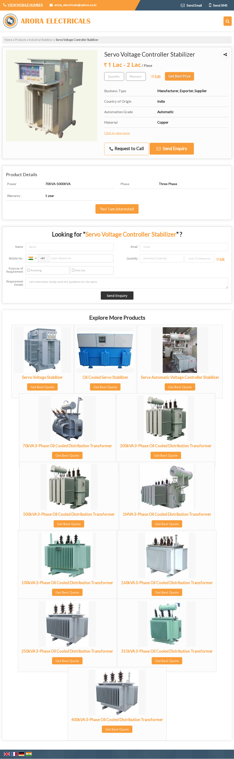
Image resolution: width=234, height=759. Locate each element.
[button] (25, 5)
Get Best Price (179, 76)
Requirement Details (14, 283)
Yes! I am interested (117, 209)
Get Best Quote (42, 387)
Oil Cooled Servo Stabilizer (105, 377)
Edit (156, 76)
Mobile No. (16, 258)
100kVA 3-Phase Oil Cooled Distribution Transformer (67, 582)
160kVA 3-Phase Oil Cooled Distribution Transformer (167, 582)
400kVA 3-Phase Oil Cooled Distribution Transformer (117, 719)
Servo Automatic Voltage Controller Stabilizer (180, 377)
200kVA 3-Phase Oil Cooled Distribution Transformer (166, 445)
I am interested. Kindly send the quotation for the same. (126, 283)
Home (8, 40)
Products (20, 40)
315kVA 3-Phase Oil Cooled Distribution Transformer (167, 651)
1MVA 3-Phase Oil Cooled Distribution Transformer (167, 514)
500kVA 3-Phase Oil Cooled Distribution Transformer (69, 514)
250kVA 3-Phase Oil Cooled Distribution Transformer (67, 651)
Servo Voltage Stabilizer (42, 377)
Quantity (132, 258)
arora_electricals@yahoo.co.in (75, 5)
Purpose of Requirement (14, 270)
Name (19, 247)
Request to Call (126, 148)
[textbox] (136, 76)
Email (134, 247)
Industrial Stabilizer (41, 40)
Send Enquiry (172, 148)
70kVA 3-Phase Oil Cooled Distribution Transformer (67, 445)
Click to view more (117, 133)
